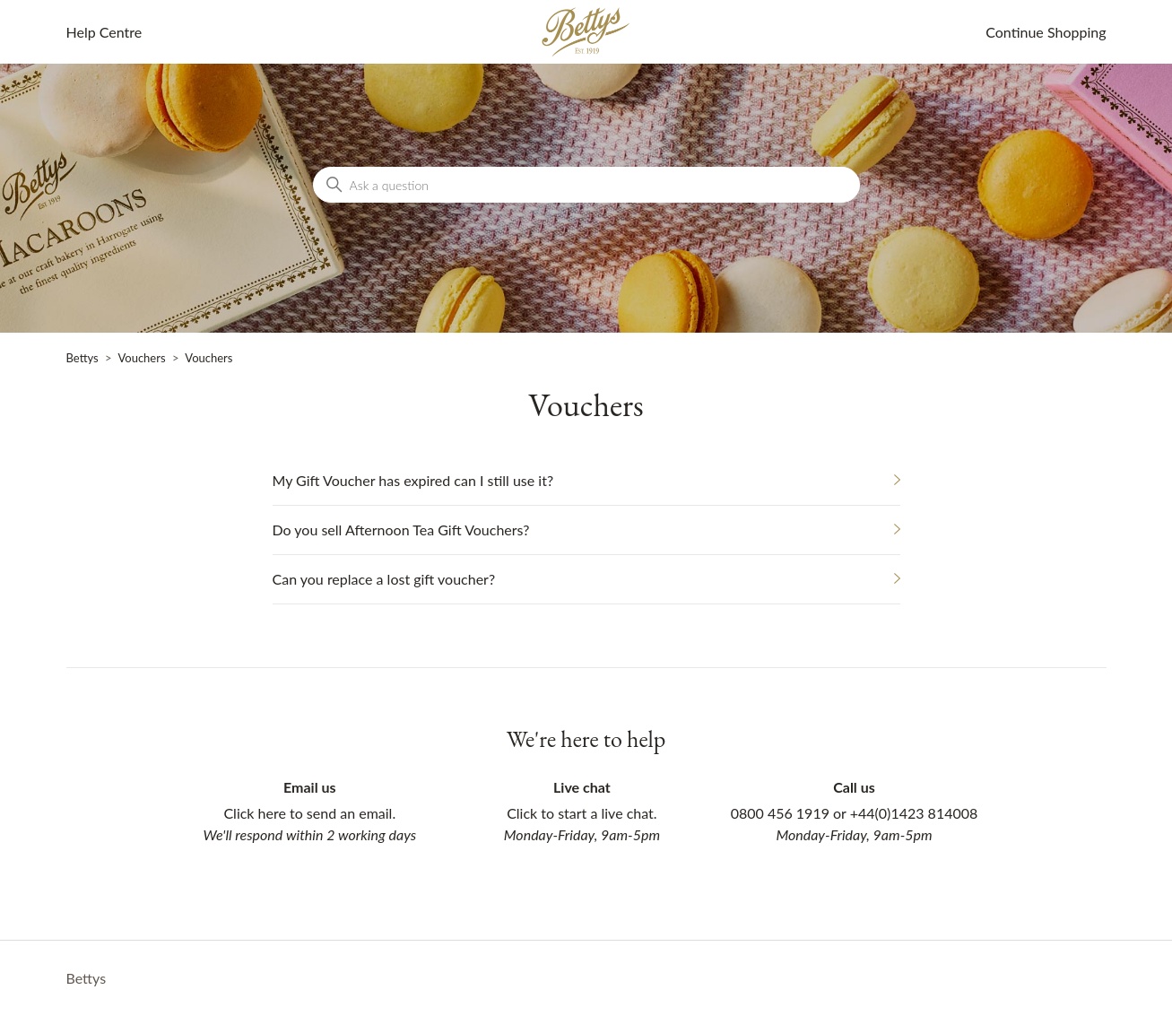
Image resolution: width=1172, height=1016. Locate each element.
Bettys (82, 358)
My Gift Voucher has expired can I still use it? (413, 480)
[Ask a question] (586, 185)
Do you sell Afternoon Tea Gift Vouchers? (401, 529)
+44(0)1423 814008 (914, 812)
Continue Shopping (1045, 31)
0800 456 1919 (780, 812)
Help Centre (104, 31)
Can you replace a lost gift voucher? (384, 578)
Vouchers (141, 358)
